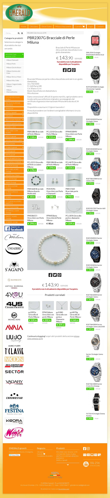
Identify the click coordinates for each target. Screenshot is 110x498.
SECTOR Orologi (12, 166)
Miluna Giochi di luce (13, 67)
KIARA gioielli (10, 151)
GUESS (8, 197)
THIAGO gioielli (11, 147)
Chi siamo (34, 26)
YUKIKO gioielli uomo (13, 123)
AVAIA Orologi (11, 182)
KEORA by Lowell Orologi (12, 212)
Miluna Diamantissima (11, 91)
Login (90, 26)
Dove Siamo (47, 26)
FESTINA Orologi (12, 207)
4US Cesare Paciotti (13, 120)
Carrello (80, 26)
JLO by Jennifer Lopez (14, 140)
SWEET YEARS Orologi (11, 217)
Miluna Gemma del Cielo (13, 72)
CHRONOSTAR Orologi (11, 187)
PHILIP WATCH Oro (13, 158)
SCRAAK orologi (11, 222)
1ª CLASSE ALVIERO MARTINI (13, 202)
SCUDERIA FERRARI (13, 162)
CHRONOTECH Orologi (12, 193)
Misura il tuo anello (63, 26)
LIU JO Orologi (11, 179)
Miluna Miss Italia (12, 80)
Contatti (100, 26)
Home (23, 26)
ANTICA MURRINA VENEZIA (13, 104)
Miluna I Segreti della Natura (13, 85)
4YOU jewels (10, 144)
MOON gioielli (11, 136)
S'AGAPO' (9, 116)
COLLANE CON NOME (12, 132)
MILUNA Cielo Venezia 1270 (36, 33)
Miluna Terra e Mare (13, 77)
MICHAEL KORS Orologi (12, 170)
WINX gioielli (10, 155)
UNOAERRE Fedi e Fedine (13, 98)
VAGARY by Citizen (13, 175)
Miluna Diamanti (12, 60)
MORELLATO (11, 127)
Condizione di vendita (45, 456)
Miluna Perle (11, 64)
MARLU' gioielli (11, 112)
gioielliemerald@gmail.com (79, 485)
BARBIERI (9, 109)
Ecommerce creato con (55, 489)
